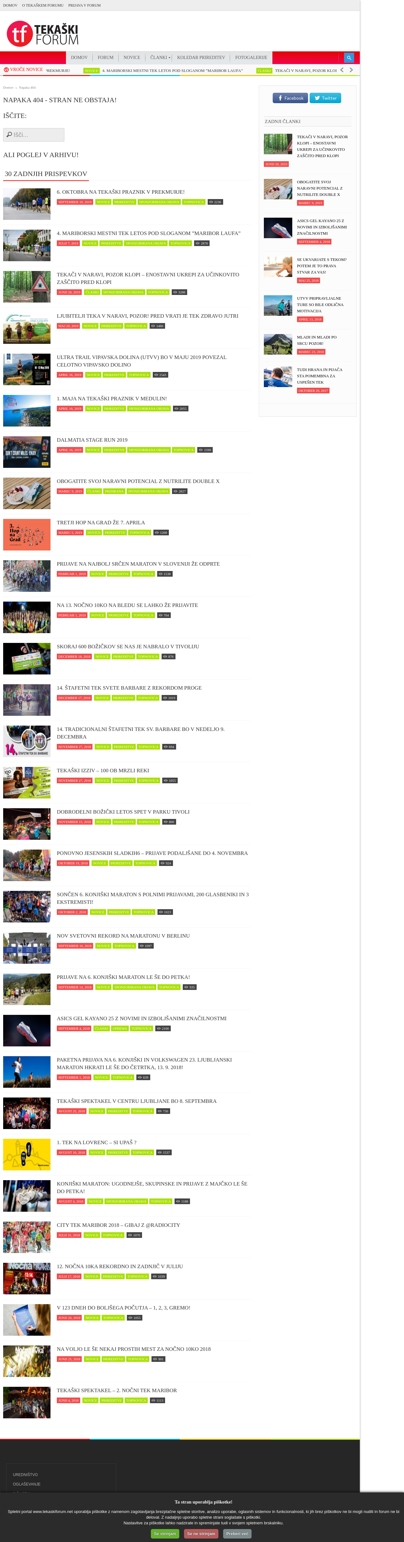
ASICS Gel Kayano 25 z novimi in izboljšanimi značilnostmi (142, 1018)
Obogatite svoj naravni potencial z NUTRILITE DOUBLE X (138, 481)
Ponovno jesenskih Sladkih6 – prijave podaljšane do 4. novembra (152, 853)
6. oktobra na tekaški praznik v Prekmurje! (121, 192)
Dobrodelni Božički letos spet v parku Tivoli (123, 812)
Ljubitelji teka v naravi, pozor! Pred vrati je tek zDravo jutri (147, 316)
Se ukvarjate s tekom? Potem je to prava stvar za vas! (322, 265)
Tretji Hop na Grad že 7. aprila (101, 523)
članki (272, 71)
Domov (10, 5)
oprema (120, 1028)
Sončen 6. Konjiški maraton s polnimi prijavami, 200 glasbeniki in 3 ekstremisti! (153, 898)
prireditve (124, 202)
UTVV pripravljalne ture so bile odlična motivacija (320, 304)
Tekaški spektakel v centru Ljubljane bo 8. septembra (137, 1101)
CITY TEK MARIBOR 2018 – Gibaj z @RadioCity (118, 1225)
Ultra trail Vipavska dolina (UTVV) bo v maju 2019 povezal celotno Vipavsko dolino (142, 361)
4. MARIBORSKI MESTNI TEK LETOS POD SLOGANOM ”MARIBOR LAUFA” (180, 70)
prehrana (114, 491)
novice (99, 71)
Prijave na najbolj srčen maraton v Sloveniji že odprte (138, 564)
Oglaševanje (26, 1484)
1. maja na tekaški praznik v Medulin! (112, 399)
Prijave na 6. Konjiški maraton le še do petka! (123, 977)
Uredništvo (25, 1475)
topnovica (194, 202)
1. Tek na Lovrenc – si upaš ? (96, 1142)
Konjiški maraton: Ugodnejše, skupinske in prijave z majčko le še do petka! (152, 1187)
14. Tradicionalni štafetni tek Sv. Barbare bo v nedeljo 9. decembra (141, 733)
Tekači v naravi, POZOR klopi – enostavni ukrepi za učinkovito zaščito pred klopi (148, 278)
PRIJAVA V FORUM (84, 5)
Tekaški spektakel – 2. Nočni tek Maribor (117, 1390)
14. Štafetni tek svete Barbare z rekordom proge (129, 688)
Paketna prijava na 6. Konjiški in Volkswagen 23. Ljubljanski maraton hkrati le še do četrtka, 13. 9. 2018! (144, 1063)
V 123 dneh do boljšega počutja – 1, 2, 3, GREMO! (123, 1308)
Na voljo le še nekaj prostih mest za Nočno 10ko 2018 (134, 1349)
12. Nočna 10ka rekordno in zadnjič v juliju (120, 1266)
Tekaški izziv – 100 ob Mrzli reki (103, 771)
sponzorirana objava (159, 202)
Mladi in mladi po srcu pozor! (316, 340)
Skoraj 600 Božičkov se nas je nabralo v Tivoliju (128, 647)
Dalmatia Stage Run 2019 (92, 440)
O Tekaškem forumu (42, 5)
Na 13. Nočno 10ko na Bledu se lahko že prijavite (127, 605)
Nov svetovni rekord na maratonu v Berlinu (123, 936)
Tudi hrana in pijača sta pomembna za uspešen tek (319, 376)
